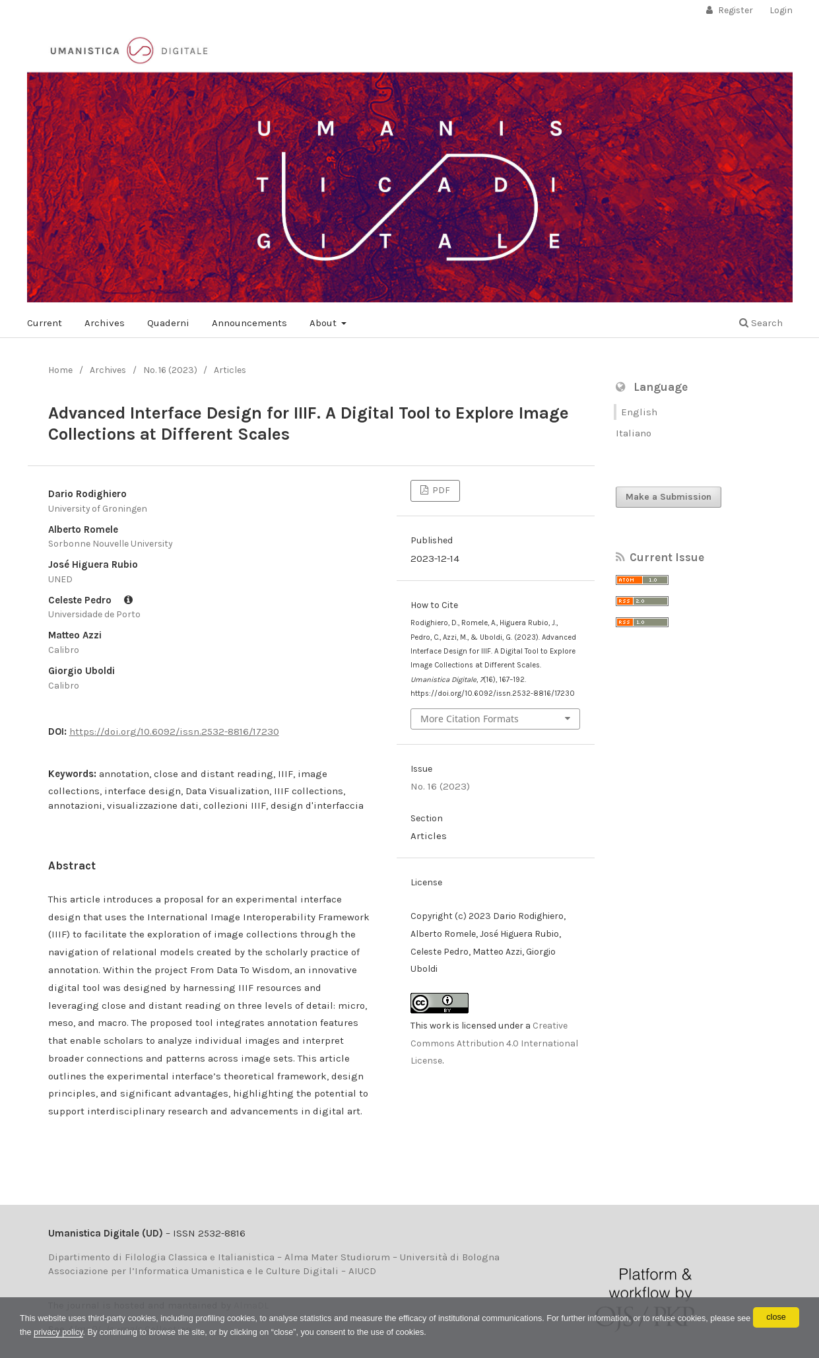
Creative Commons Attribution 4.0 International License (494, 1043)
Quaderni (168, 323)
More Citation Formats (469, 718)
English (639, 412)
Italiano (633, 433)
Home (60, 370)
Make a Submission (668, 496)
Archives (104, 323)
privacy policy (208, 1331)
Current (44, 323)
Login (781, 10)
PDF (440, 490)
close (775, 1316)
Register (734, 10)
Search (761, 323)
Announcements (249, 323)
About (324, 323)
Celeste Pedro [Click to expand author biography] (90, 600)
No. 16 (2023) (170, 370)
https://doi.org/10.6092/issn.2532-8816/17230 (174, 731)
